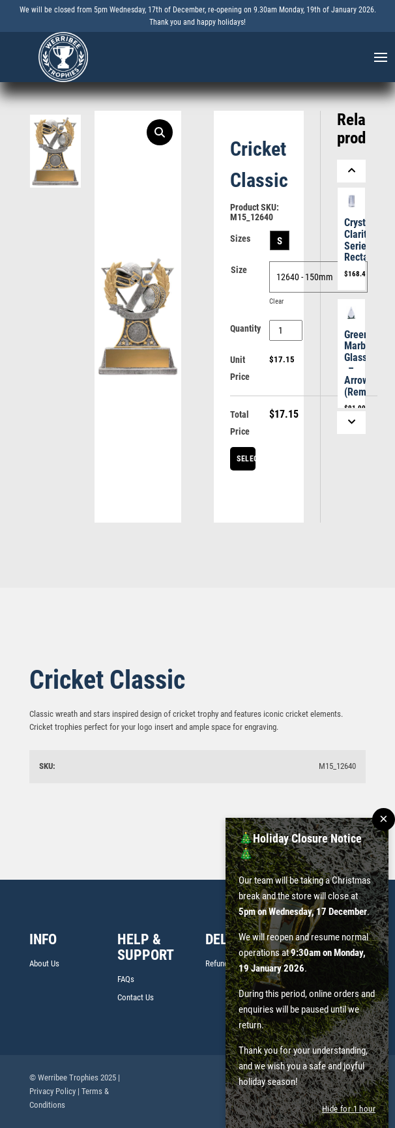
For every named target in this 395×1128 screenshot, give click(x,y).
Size (239, 270)
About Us (44, 963)
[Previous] (351, 171)
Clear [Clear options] (276, 301)
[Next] (351, 422)
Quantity (245, 328)
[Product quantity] (285, 330)
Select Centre (246, 462)
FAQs (125, 979)
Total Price (240, 423)
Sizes (240, 238)
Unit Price (240, 368)
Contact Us (135, 997)
